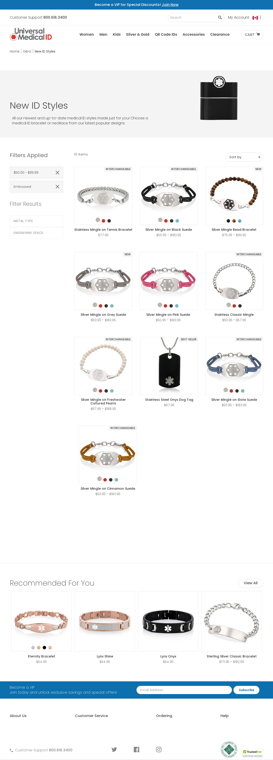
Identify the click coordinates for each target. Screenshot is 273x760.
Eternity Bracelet (41, 604)
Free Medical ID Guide (219, 674)
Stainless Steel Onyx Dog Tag (169, 373)
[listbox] (103, 191)
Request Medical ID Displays (160, 690)
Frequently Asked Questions (96, 682)
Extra (27, 51)
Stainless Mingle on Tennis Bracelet (103, 203)
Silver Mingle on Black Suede (168, 203)
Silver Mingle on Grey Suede (103, 288)
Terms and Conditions (91, 690)
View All (251, 531)
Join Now (170, 4)
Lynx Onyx (168, 604)
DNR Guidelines (213, 728)
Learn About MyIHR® (27, 690)
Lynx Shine (105, 604)
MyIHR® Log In (21, 697)
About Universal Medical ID (33, 674)
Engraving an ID (214, 705)
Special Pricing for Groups (158, 697)
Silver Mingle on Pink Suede (168, 288)
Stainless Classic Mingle (234, 288)
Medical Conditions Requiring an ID (230, 713)
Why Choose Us (23, 682)
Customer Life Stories (28, 705)
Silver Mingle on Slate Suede (234, 373)
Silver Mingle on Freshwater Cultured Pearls (103, 375)
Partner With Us (149, 682)
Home (15, 51)
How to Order (147, 674)
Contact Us (82, 674)
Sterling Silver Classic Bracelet (232, 604)
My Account (238, 17)
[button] (258, 17)
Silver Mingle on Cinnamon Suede (108, 462)
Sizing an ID (210, 697)
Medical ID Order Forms (92, 705)
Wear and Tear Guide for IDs (225, 721)
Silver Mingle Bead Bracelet (234, 203)
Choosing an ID (213, 690)
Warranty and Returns (91, 697)
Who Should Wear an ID (221, 682)
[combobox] (196, 17)
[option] (98, 194)
